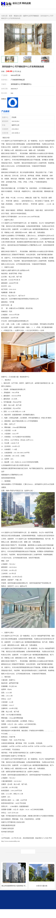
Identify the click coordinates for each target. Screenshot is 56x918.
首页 (10, 16)
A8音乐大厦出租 (41, 886)
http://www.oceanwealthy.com (10, 841)
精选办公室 (18, 16)
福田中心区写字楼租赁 (31, 16)
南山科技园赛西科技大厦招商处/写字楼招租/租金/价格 (20, 886)
